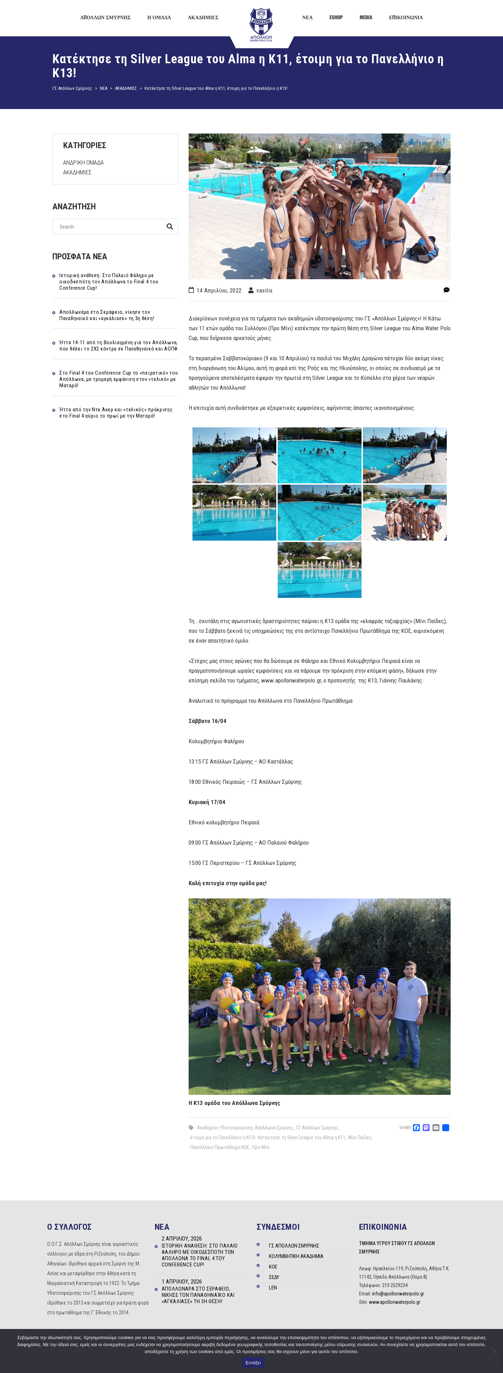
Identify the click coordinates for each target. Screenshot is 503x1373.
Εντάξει (253, 1362)
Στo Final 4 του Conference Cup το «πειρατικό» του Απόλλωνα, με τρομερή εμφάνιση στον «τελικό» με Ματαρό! (118, 379)
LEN (273, 1288)
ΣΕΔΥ (274, 1277)
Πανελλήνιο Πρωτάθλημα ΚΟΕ (219, 1147)
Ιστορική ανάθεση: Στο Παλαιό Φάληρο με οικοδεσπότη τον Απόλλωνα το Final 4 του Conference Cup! (108, 281)
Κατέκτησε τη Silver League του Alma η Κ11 (301, 1137)
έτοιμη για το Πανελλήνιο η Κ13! (222, 1137)
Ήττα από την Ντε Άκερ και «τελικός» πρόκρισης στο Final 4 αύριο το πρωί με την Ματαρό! (116, 412)
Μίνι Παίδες (360, 1137)
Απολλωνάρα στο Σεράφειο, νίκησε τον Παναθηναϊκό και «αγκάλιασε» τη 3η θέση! (106, 315)
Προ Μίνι (261, 1147)
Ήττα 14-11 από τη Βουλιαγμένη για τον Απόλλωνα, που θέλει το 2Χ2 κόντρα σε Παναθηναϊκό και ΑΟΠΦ (118, 345)
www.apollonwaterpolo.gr (394, 1302)
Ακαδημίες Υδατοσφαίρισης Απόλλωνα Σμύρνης (245, 1127)
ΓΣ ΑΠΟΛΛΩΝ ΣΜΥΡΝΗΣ (294, 1246)
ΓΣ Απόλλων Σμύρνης (317, 1127)
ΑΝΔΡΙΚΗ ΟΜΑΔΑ (83, 162)
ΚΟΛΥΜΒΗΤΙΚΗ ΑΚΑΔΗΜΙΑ (296, 1256)
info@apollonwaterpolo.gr (398, 1293)
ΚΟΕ (273, 1267)
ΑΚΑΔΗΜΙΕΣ (77, 172)
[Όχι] (494, 1350)
